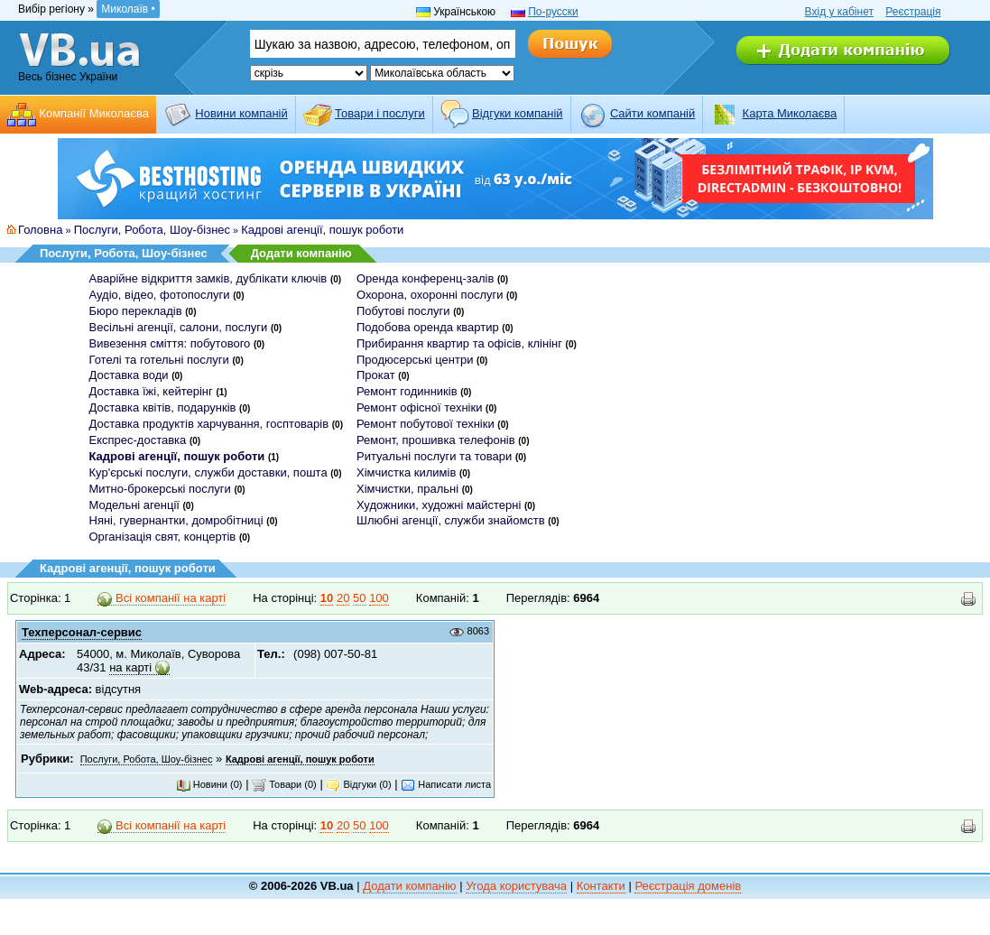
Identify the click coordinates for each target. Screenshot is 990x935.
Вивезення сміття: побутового (170, 343)
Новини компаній (241, 113)
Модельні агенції (134, 505)
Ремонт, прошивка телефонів (435, 440)
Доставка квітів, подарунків (162, 407)
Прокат (375, 375)
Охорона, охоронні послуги (430, 294)
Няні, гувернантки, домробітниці (176, 520)
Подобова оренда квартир (427, 327)
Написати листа (446, 784)
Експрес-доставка (138, 440)
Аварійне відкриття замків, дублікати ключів (208, 278)
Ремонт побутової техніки (425, 423)
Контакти (601, 886)
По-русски (553, 11)
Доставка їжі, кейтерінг (151, 391)
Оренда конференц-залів (425, 278)
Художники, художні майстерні (438, 505)
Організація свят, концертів (162, 536)
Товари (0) (284, 784)
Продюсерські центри (414, 359)
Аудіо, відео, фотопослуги (159, 294)
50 (359, 598)
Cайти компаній (652, 113)
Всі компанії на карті (161, 598)
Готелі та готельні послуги (159, 359)
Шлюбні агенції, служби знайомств (450, 520)
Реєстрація (912, 11)
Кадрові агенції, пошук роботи (322, 229)
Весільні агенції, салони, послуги (178, 327)
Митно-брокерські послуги (160, 488)
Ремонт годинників (407, 391)
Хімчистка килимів (406, 472)
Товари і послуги (380, 113)
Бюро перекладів (135, 311)
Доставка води (129, 375)
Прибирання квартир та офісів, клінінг (459, 343)
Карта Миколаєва (790, 113)
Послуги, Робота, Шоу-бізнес (152, 229)
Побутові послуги (403, 311)
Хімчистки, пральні (407, 488)
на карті (130, 667)
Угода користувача (516, 886)
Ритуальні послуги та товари (434, 456)
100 (379, 598)
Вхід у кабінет (839, 11)
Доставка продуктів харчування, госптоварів (209, 423)
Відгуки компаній (517, 113)
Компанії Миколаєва (94, 113)
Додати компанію (301, 253)
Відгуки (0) (358, 784)
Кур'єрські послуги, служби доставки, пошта (208, 472)
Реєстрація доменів (687, 886)
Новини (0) (209, 784)
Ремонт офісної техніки (419, 407)
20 (343, 598)
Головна (40, 229)
